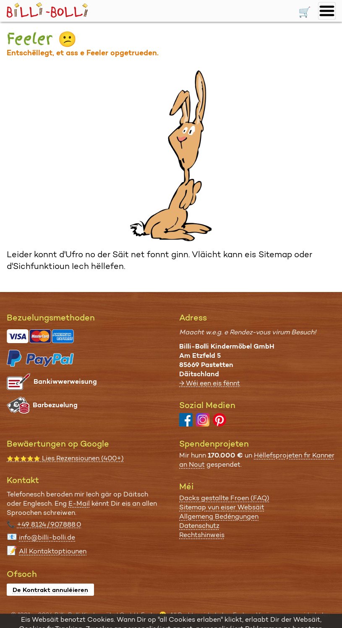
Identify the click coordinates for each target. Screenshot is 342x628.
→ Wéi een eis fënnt (209, 383)
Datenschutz (199, 526)
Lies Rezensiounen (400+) (65, 458)
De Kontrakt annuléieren (50, 590)
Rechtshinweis (202, 535)
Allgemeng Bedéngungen (218, 516)
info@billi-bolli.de (47, 537)
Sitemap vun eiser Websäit (221, 507)
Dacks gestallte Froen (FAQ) (224, 498)
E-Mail (79, 503)
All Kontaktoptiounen (52, 551)
